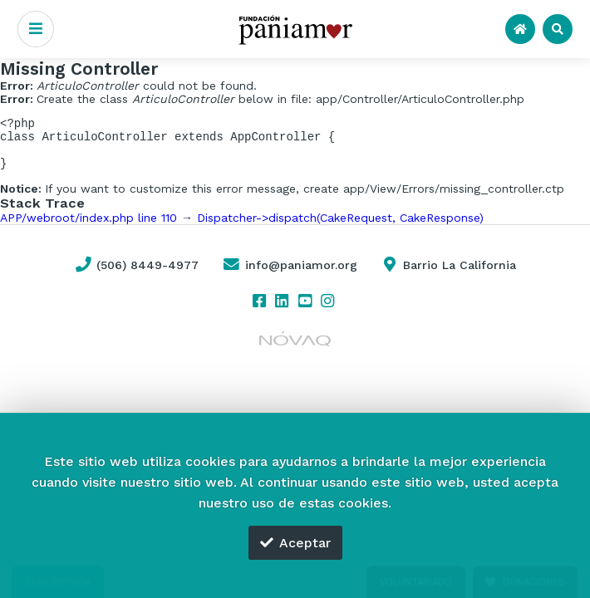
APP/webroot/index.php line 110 (88, 227)
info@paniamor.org (289, 275)
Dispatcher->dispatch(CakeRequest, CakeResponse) (340, 227)
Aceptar (295, 543)
